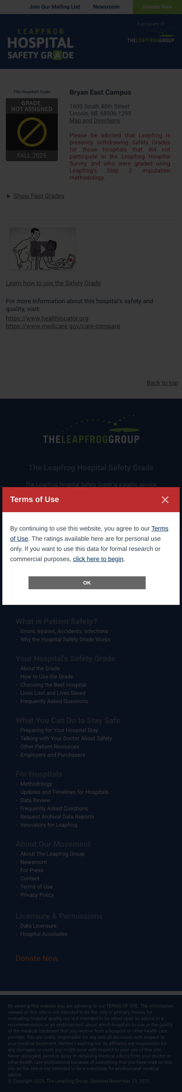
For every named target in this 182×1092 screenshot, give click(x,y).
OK (87, 583)
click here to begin (98, 559)
